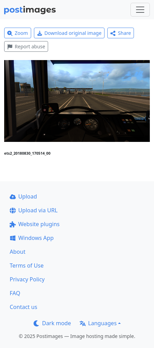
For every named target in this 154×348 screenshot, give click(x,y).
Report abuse (26, 46)
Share (120, 33)
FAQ (15, 293)
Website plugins (35, 224)
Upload (23, 196)
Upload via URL (33, 210)
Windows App (32, 238)
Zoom (17, 33)
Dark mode (52, 323)
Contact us (23, 307)
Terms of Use (27, 265)
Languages (98, 323)
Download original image (69, 33)
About (17, 251)
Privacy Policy (27, 279)
